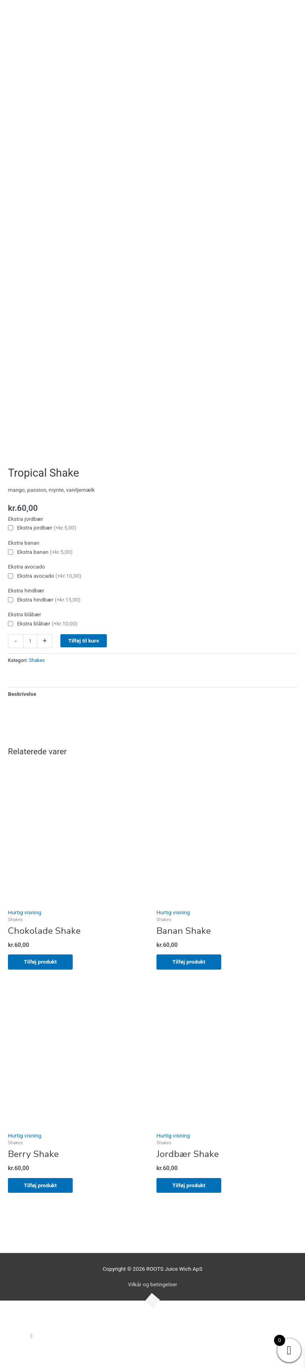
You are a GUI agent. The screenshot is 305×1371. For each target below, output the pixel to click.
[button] (32, 1335)
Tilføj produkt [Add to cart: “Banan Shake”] (188, 961)
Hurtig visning (24, 912)
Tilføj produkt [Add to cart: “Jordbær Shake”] (188, 1185)
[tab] (22, 694)
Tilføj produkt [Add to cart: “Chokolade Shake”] (40, 961)
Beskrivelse (22, 694)
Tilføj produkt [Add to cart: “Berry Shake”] (40, 1185)
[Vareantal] (30, 641)
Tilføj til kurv (83, 640)
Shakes (37, 660)
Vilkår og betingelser (152, 1284)
